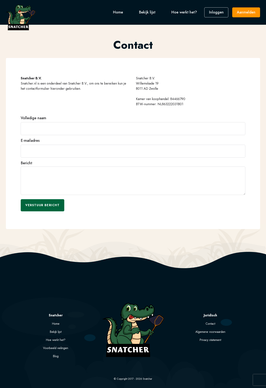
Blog (56, 356)
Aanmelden (246, 12)
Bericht (26, 163)
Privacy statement (210, 340)
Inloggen (216, 12)
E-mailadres (30, 140)
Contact (210, 324)
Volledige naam (33, 118)
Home (118, 12)
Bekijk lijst (147, 12)
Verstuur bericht (42, 205)
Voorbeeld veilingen (55, 348)
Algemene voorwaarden (210, 332)
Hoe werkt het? (184, 12)
